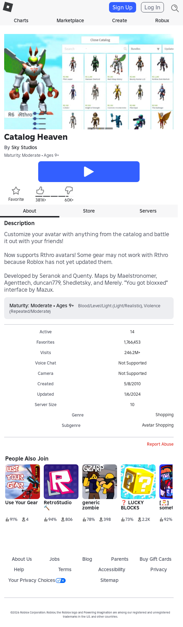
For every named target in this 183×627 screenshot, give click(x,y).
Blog (87, 559)
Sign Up (123, 7)
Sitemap (109, 580)
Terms (65, 569)
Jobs (54, 559)
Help (19, 569)
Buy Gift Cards (156, 559)
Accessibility (111, 569)
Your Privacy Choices (37, 580)
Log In (152, 7)
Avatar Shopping (158, 425)
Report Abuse (160, 444)
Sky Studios (24, 147)
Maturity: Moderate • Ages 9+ (31, 155)
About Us (22, 559)
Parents (119, 559)
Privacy (158, 569)
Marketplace (70, 20)
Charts (21, 20)
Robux (162, 20)
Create (119, 20)
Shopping (165, 414)
